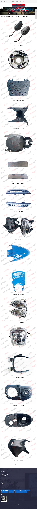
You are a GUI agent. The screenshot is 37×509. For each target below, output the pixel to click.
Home (7, 16)
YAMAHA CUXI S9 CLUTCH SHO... (18, 72)
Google (2, 482)
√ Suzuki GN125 (19, 490)
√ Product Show (17, 492)
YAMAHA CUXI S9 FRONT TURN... (18, 322)
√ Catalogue (24, 492)
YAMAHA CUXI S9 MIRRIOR (18, 45)
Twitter (2, 483)
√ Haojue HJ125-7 (12, 490)
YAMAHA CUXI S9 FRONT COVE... (18, 211)
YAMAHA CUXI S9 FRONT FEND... (18, 266)
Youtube (2, 486)
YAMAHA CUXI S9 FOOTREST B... (18, 128)
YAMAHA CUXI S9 (25, 16)
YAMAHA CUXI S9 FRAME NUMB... (18, 183)
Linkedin (2, 484)
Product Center (11, 16)
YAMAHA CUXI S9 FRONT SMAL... (19, 294)
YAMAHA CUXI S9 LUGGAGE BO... (18, 433)
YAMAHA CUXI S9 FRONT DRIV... (18, 239)
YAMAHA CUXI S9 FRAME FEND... (18, 156)
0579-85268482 (6, 473)
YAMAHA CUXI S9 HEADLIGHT (18, 350)
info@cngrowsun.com (7, 475)
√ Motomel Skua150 (4, 490)
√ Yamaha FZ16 (26, 490)
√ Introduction (11, 492)
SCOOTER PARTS (18, 16)
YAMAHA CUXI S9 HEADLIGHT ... (18, 377)
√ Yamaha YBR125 (4, 492)
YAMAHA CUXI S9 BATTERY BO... (18, 100)
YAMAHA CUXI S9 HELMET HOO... (19, 405)
